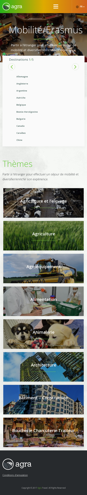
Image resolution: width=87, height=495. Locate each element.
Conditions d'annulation (15, 475)
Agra (40, 487)
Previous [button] (11, 66)
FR (80, 6)
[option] (43, 108)
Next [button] (75, 66)
